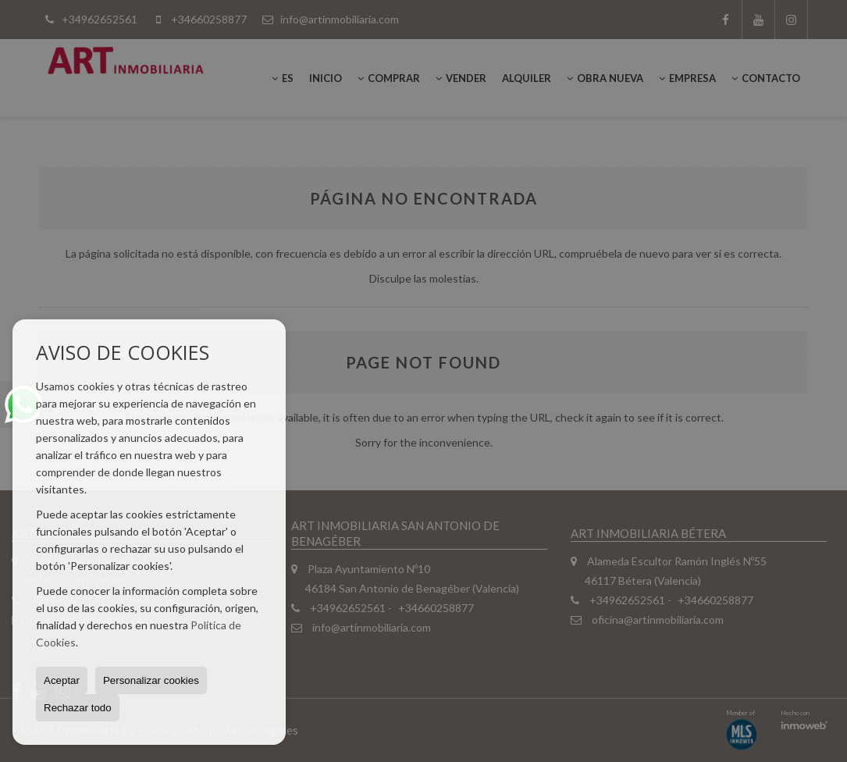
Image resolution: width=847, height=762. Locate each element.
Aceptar (62, 680)
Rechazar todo (78, 708)
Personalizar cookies (151, 680)
